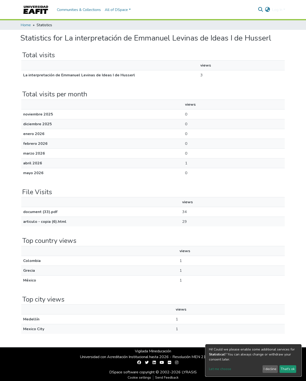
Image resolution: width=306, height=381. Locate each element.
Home (26, 25)
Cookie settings (139, 377)
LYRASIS (189, 372)
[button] (268, 10)
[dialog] (253, 360)
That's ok (288, 369)
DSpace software (123, 372)
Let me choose (220, 369)
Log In (277, 9)
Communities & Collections (79, 9)
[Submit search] (261, 10)
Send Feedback (167, 377)
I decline (270, 369)
